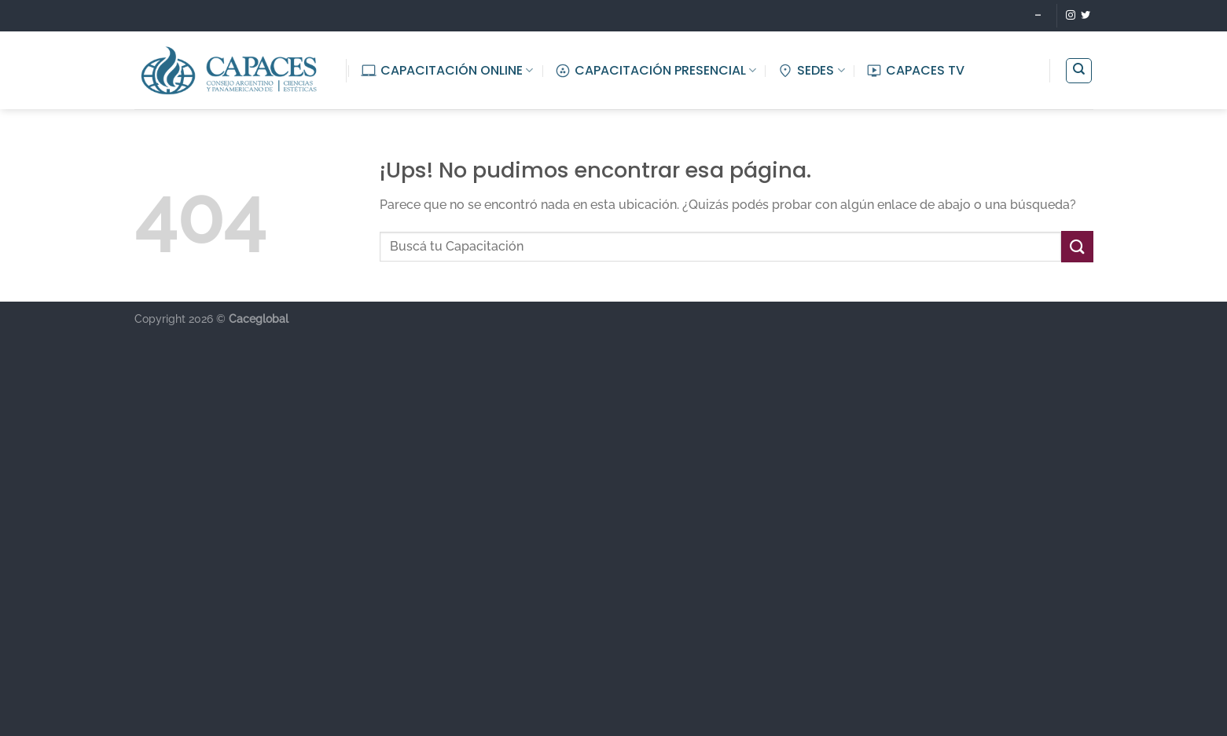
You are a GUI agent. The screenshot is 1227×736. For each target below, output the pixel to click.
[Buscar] (1079, 70)
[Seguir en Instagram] (1070, 15)
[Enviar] (1077, 246)
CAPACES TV (915, 70)
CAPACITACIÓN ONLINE (447, 70)
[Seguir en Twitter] (1085, 15)
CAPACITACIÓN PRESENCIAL (655, 70)
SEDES (810, 70)
